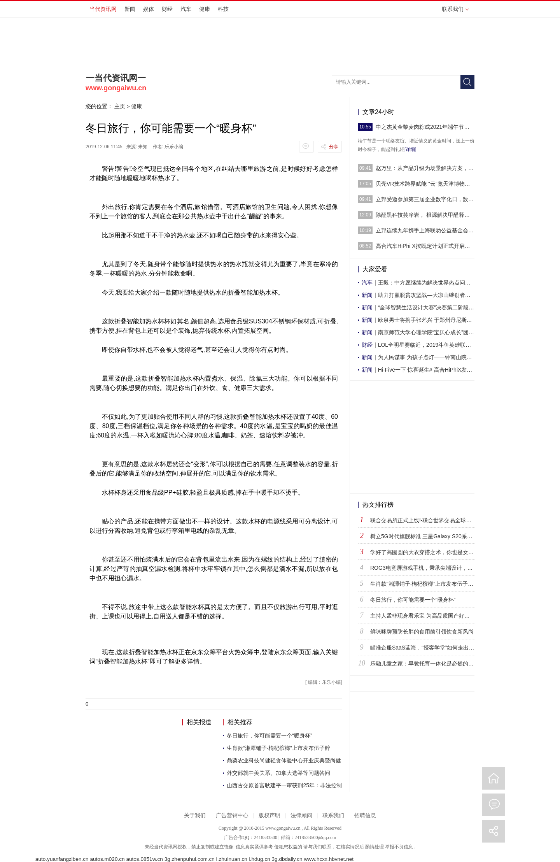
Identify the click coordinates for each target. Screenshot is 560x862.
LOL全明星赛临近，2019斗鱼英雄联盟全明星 (433, 345)
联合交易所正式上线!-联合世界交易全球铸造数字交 (432, 520)
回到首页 (493, 778)
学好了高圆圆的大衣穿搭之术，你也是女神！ (424, 552)
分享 (333, 146)
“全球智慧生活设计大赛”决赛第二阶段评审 (429, 307)
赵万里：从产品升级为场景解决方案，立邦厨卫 (425, 168)
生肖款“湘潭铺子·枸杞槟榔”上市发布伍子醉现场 (427, 584)
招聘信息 (365, 815)
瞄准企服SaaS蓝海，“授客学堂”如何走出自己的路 (430, 647)
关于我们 (195, 815)
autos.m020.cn (107, 859)
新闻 (129, 9)
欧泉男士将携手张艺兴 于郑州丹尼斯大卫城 (430, 320)
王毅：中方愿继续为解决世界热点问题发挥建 (432, 282)
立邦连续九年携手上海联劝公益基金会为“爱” (425, 230)
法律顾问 (301, 815)
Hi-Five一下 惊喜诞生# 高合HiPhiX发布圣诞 (430, 370)
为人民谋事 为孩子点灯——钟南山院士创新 (430, 357)
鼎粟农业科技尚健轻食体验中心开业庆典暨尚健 (284, 760)
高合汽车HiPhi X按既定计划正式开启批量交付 (425, 246)
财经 (167, 9)
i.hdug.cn (259, 859)
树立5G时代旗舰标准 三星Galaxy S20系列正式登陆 (432, 536)
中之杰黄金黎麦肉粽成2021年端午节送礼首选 (425, 127)
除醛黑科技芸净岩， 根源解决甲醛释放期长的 (425, 215)
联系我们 (455, 9)
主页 (119, 106)
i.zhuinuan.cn (231, 859)
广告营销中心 (232, 815)
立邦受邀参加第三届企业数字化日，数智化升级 (425, 199)
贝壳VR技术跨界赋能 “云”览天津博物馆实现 (425, 184)
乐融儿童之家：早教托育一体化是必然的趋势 (424, 663)
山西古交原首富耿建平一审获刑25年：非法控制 (284, 785)
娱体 (148, 9)
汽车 (185, 9)
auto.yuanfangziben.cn (62, 859)
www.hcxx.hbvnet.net (329, 859)
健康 (204, 9)
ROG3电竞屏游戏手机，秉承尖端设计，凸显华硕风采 (435, 568)
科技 (223, 9)
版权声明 (269, 815)
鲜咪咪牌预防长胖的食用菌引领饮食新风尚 (422, 632)
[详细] (410, 149)
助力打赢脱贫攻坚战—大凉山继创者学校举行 (432, 295)
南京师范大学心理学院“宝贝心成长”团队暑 (429, 332)
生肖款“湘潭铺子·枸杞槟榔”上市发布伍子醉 (278, 748)
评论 (493, 805)
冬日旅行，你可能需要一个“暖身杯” (269, 735)
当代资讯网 (103, 9)
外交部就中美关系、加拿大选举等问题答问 (278, 773)
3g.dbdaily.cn (287, 859)
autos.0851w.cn (144, 859)
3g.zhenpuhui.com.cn (189, 859)
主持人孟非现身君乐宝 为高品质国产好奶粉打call (429, 616)
